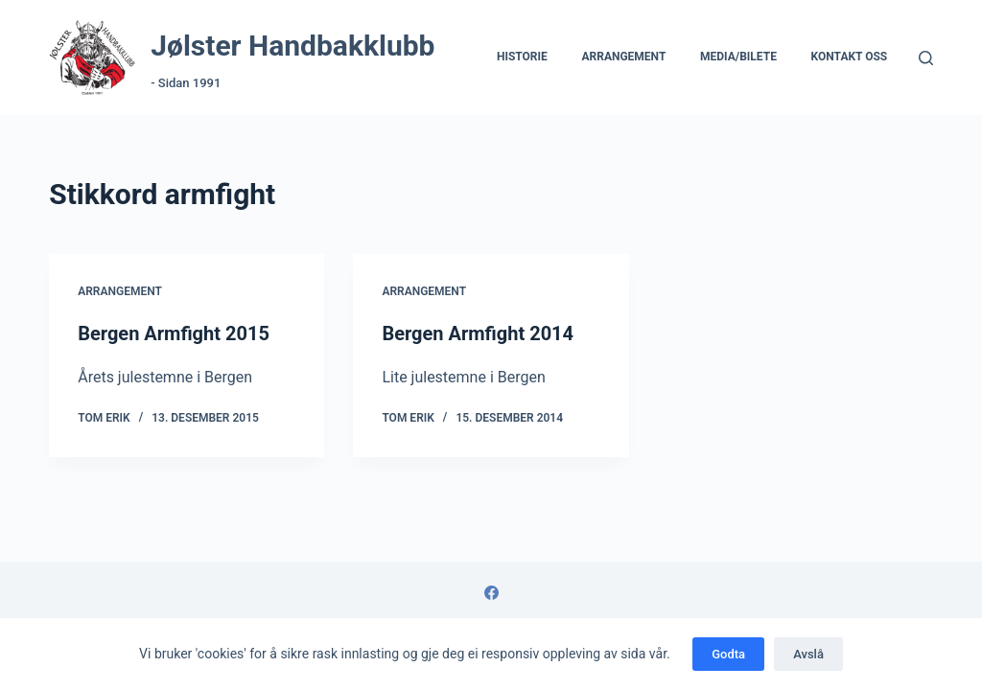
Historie (522, 56)
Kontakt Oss (849, 56)
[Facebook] (491, 593)
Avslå (808, 654)
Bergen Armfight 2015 (173, 333)
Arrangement (623, 56)
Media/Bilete (738, 56)
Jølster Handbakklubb (292, 45)
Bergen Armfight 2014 (477, 333)
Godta (728, 654)
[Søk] (926, 58)
